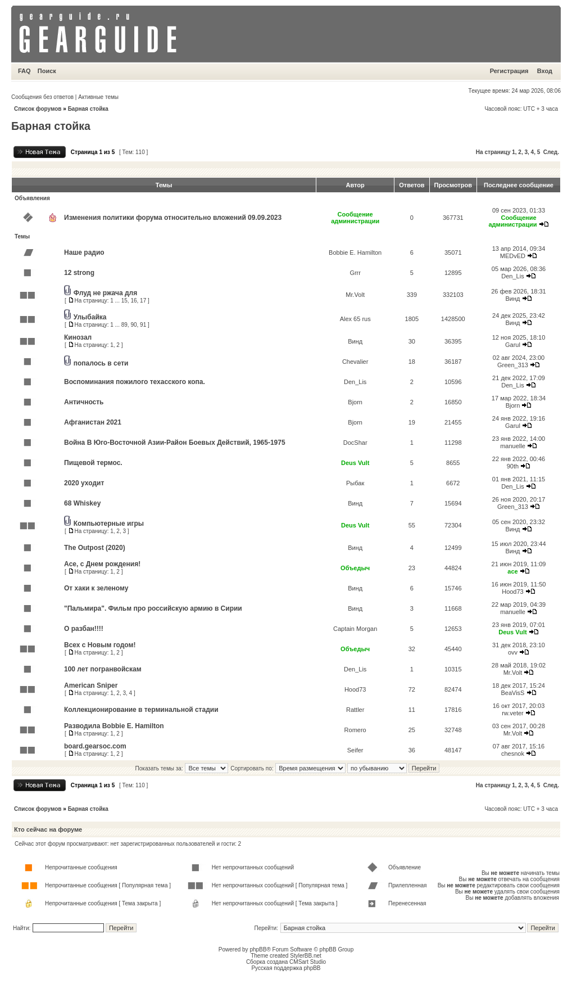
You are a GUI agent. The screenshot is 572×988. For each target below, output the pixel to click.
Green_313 (512, 365)
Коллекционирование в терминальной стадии (141, 710)
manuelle (512, 446)
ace (512, 571)
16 (133, 300)
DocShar (355, 442)
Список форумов (38, 109)
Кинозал (78, 337)
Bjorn (355, 402)
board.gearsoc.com (95, 746)
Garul (512, 344)
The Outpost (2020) (94, 548)
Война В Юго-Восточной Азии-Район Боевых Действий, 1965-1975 (174, 442)
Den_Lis (512, 276)
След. (551, 152)
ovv (512, 652)
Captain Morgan (355, 628)
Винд (512, 298)
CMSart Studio (307, 962)
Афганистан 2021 (92, 422)
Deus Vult (355, 462)
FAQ (24, 70)
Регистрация (509, 70)
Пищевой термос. (93, 463)
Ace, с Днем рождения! (102, 564)
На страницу (493, 152)
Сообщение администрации (355, 217)
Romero (355, 730)
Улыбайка (90, 317)
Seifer (355, 750)
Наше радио (84, 252)
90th (513, 466)
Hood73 (513, 591)
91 (143, 325)
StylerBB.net (305, 956)
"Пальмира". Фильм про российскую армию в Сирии (153, 608)
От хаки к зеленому (96, 588)
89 (124, 325)
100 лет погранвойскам (103, 669)
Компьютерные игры (109, 523)
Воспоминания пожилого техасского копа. (134, 382)
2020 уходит (84, 483)
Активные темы (98, 97)
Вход (544, 70)
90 (133, 325)
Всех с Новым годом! (99, 645)
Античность (83, 402)
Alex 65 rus (355, 318)
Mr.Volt (355, 294)
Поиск (47, 70)
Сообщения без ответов (42, 97)
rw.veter (513, 713)
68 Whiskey (82, 503)
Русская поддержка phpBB (285, 968)
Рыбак (355, 483)
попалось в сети (101, 363)
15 (124, 300)
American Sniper (90, 685)
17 (143, 300)
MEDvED (512, 255)
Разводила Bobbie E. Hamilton (114, 726)
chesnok (512, 753)
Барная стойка (88, 109)
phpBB (257, 949)
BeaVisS (512, 692)
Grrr (355, 272)
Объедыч (355, 568)
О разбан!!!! (83, 629)
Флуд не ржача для (105, 293)
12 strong (79, 273)
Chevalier (355, 361)
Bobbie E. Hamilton (355, 252)
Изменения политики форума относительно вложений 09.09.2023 (173, 218)
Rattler (355, 709)
